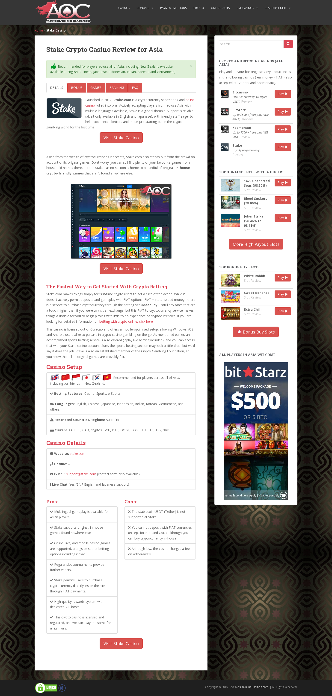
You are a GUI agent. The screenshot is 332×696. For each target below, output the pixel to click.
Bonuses (143, 8)
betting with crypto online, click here (126, 321)
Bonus (77, 87)
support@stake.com (81, 474)
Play (283, 94)
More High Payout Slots (256, 244)
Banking (116, 87)
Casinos (124, 8)
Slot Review (252, 190)
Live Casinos (245, 8)
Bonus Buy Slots (256, 332)
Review (246, 101)
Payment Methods (173, 8)
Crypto (198, 8)
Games (95, 87)
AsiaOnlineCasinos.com (252, 687)
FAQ (135, 87)
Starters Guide (275, 8)
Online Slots (220, 8)
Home (39, 30)
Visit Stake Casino (121, 137)
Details (56, 87)
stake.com (77, 453)
